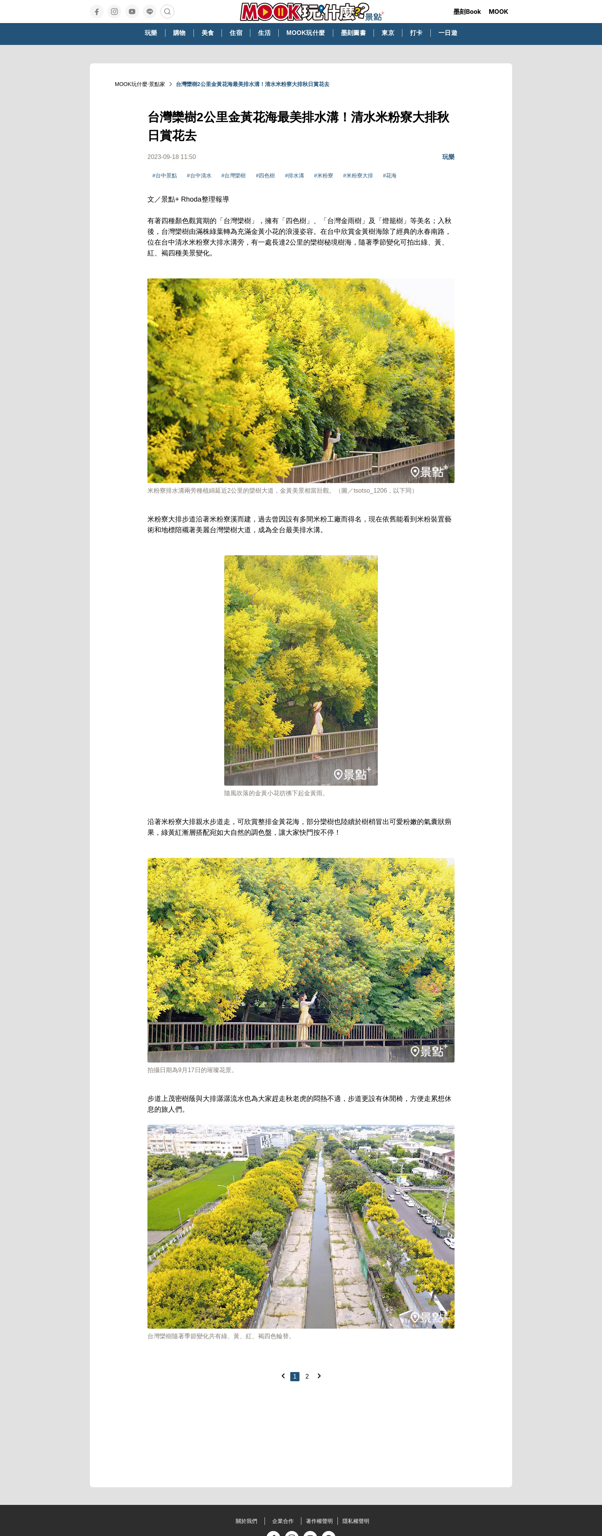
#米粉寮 (323, 175)
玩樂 (448, 157)
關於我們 (246, 1521)
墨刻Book (467, 11)
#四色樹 (265, 175)
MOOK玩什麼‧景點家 (140, 84)
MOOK (498, 11)
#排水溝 (294, 175)
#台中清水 (199, 175)
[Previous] (283, 1376)
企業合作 (283, 1521)
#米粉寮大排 (358, 175)
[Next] (319, 1376)
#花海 (390, 175)
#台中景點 (164, 175)
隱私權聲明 (355, 1521)
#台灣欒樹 (234, 175)
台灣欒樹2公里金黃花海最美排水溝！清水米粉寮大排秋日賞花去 (252, 84)
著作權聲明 (319, 1521)
